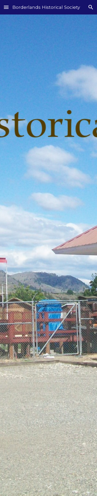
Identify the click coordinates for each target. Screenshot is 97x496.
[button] (6, 7)
